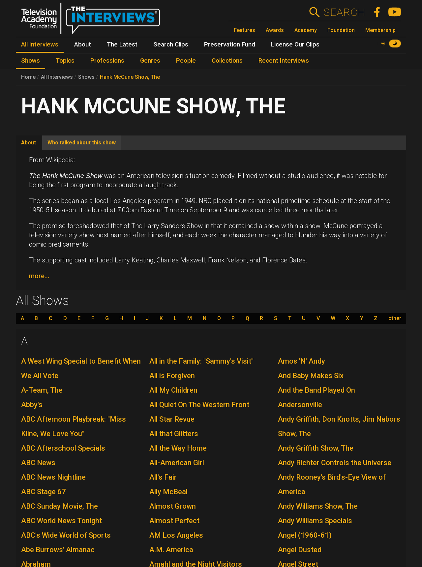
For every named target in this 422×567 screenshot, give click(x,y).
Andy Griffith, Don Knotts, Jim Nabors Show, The (339, 426)
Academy (305, 30)
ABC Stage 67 (43, 492)
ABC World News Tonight (61, 521)
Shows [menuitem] (30, 60)
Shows (86, 77)
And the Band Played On (316, 390)
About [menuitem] (82, 44)
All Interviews (57, 77)
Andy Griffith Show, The (315, 448)
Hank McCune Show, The (130, 77)
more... (39, 276)
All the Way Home (178, 448)
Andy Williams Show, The (318, 506)
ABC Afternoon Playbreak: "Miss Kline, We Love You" (73, 426)
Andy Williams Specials (315, 521)
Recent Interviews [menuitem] (283, 60)
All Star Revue (172, 419)
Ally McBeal (168, 492)
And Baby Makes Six (311, 376)
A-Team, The (42, 390)
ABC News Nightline (53, 477)
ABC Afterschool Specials (63, 448)
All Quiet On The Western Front (199, 405)
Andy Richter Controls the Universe (334, 463)
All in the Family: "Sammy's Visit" (201, 361)
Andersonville (300, 405)
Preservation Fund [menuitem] (229, 44)
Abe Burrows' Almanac (58, 550)
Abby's (32, 405)
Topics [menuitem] (65, 60)
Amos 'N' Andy (301, 361)
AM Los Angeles (176, 535)
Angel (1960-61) (305, 535)
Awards (275, 30)
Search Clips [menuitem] (170, 44)
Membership (380, 30)
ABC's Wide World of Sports (66, 535)
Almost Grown (172, 506)
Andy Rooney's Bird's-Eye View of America (332, 484)
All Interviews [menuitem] (39, 44)
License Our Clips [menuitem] (295, 44)
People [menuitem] (186, 60)
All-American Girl (176, 463)
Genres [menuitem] (150, 60)
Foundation (341, 30)
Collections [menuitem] (227, 60)
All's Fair (163, 477)
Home (28, 77)
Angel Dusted (299, 550)
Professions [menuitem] (107, 60)
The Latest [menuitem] (122, 44)
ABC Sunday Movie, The (59, 506)
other (394, 318)
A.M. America (171, 550)
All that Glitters (173, 434)
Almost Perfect (174, 521)
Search (344, 12)
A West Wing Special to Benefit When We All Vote (81, 368)
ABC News (38, 463)
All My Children (173, 390)
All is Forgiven (172, 376)
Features (244, 30)
